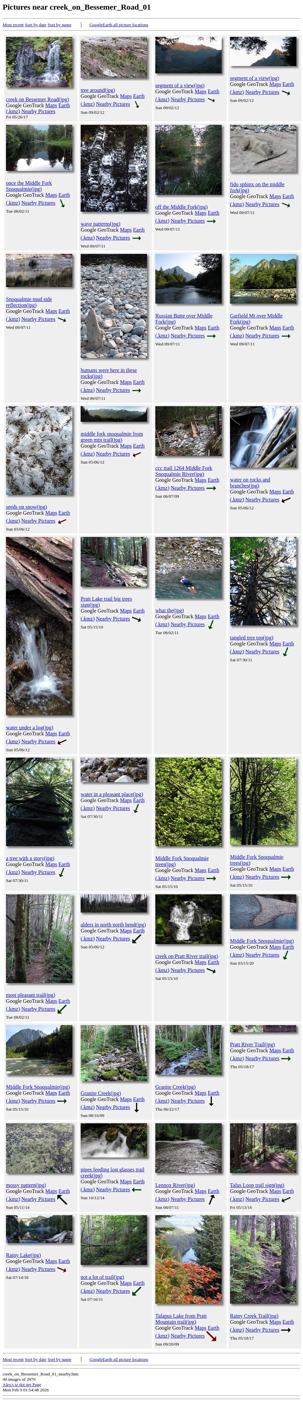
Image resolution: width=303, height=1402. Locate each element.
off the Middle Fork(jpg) (181, 207)
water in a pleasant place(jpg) (112, 794)
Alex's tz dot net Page (22, 1384)
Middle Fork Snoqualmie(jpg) (262, 941)
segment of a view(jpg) (179, 85)
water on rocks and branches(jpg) (250, 482)
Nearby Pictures (38, 111)
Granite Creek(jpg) (101, 1093)
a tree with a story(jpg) (30, 858)
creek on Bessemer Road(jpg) (37, 99)
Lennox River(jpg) (175, 1185)
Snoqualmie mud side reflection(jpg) (29, 302)
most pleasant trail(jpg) (30, 995)
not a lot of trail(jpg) (102, 1277)
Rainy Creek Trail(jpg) (254, 1316)
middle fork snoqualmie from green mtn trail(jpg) (112, 437)
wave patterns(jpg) (100, 224)
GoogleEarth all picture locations (119, 24)
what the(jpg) (169, 610)
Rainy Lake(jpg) (23, 1255)
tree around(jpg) (98, 90)
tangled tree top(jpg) (251, 637)
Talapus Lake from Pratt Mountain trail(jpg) (181, 1319)
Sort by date (35, 24)
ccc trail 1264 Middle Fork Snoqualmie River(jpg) (183, 471)
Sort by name (59, 24)
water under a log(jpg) (29, 727)
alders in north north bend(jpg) (113, 924)
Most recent (13, 24)
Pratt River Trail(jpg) (252, 1044)
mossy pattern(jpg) (26, 1185)
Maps (51, 105)
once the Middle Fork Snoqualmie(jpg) (29, 186)
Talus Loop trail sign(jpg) (257, 1185)
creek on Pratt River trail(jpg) (186, 956)
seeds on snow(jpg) (26, 507)
